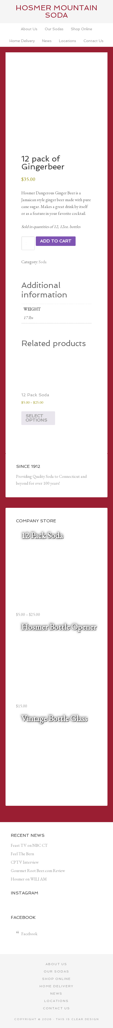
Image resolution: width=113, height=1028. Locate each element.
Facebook (29, 933)
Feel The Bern (22, 854)
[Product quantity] (28, 243)
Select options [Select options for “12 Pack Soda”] (36, 418)
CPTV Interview (25, 862)
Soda (43, 262)
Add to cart (55, 241)
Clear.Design (85, 1019)
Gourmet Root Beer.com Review (38, 870)
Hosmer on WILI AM (29, 879)
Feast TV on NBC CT (29, 845)
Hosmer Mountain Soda (56, 11)
